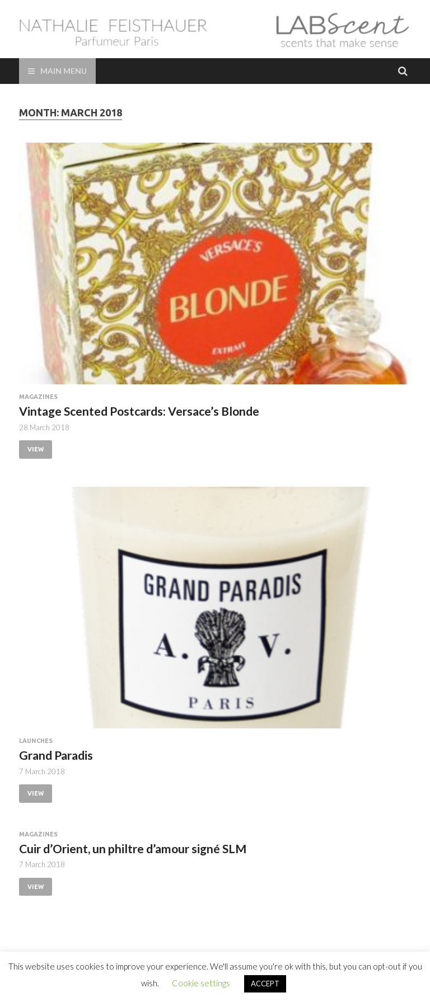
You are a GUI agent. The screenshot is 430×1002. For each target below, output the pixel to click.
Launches (36, 740)
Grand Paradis (56, 755)
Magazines (38, 396)
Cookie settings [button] (201, 983)
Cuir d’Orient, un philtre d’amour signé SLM (132, 848)
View (35, 449)
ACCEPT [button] (265, 983)
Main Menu (63, 71)
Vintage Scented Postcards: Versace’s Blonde (139, 411)
